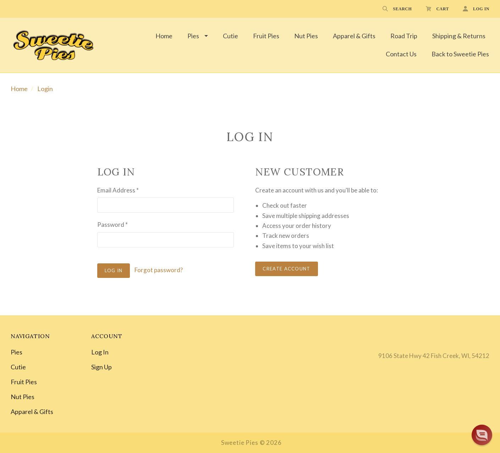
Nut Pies (306, 36)
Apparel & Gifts (354, 36)
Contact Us (401, 54)
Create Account (286, 269)
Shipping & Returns (458, 36)
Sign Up (101, 366)
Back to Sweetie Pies (460, 54)
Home (163, 36)
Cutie (230, 36)
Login (45, 89)
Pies (193, 36)
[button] (481, 434)
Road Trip (403, 36)
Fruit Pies (266, 36)
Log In (100, 352)
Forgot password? (158, 270)
